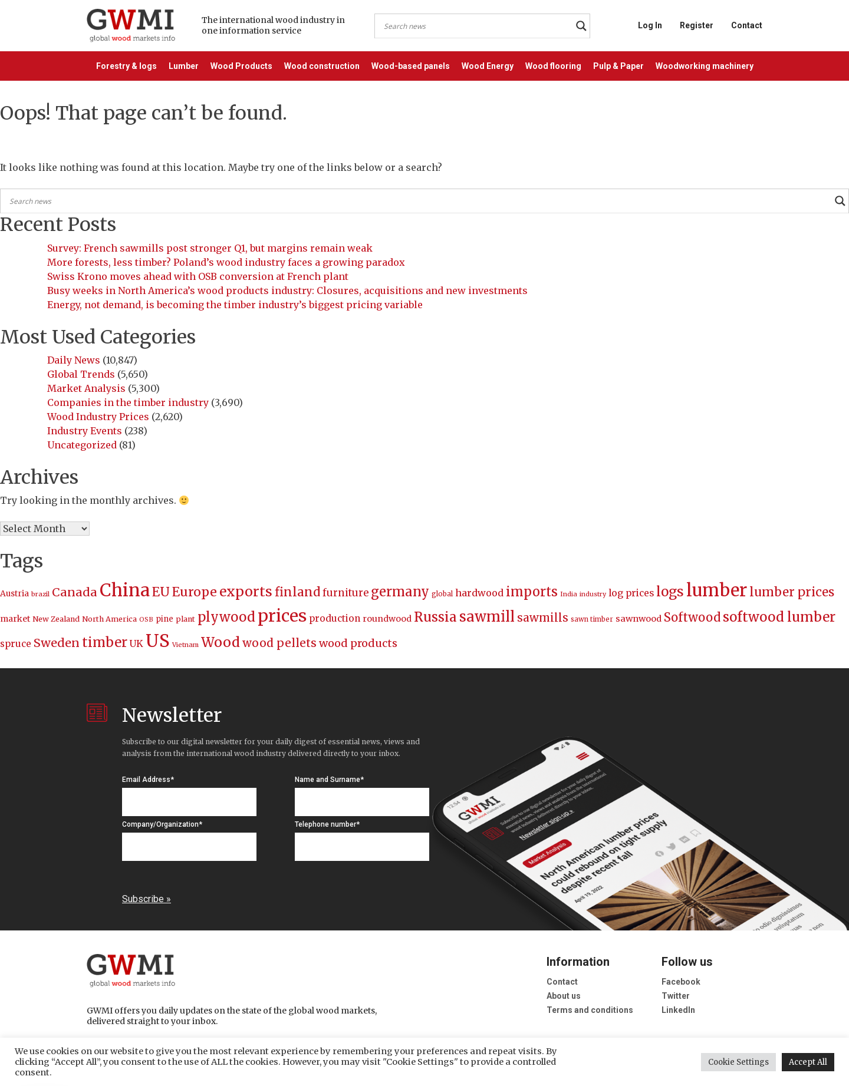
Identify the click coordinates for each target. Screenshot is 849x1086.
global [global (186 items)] (442, 594)
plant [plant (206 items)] (185, 619)
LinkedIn (678, 1010)
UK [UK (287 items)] (136, 643)
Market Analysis (86, 388)
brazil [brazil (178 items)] (40, 594)
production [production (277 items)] (334, 618)
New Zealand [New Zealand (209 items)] (56, 619)
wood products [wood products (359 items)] (358, 643)
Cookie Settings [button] (738, 1062)
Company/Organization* (162, 824)
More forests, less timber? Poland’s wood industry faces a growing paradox (226, 262)
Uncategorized (82, 445)
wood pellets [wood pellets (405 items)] (279, 643)
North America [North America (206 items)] (109, 619)
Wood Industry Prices (98, 416)
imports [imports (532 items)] (532, 592)
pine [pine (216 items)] (164, 619)
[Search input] (477, 26)
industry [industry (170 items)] (593, 594)
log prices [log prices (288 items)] (631, 593)
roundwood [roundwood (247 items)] (387, 618)
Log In (650, 25)
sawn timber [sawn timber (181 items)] (592, 619)
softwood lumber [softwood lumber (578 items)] (779, 617)
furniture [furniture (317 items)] (345, 593)
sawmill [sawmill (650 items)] (487, 616)
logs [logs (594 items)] (670, 591)
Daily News (73, 360)
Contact (746, 25)
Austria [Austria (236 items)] (14, 593)
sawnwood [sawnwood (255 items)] (639, 618)
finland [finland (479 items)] (297, 592)
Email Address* (148, 779)
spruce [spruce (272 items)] (15, 643)
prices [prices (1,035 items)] (282, 615)
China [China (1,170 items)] (125, 590)
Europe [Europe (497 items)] (194, 592)
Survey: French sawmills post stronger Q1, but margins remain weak (210, 248)
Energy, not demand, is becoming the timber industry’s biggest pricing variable (235, 305)
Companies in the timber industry (128, 402)
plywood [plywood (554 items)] (226, 617)
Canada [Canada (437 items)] (74, 592)
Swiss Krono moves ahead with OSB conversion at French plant (197, 276)
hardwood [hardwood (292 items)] (479, 593)
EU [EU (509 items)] (161, 592)
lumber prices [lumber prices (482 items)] (791, 592)
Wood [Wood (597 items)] (220, 642)
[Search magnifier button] (581, 26)
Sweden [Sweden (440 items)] (57, 643)
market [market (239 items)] (15, 618)
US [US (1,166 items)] (158, 641)
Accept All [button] (808, 1062)
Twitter (676, 996)
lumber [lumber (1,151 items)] (716, 590)
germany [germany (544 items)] (400, 591)
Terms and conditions (590, 1010)
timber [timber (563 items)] (104, 642)
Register (696, 25)
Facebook (681, 981)
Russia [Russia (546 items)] (435, 617)
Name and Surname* (329, 779)
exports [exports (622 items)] (245, 591)
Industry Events (84, 431)
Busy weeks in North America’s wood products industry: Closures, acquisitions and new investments (287, 290)
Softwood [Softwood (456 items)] (692, 617)
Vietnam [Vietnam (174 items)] (185, 645)
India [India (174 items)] (568, 594)
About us (564, 996)
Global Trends (81, 374)
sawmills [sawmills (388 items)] (542, 618)
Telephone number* (327, 824)
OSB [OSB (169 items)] (146, 619)
